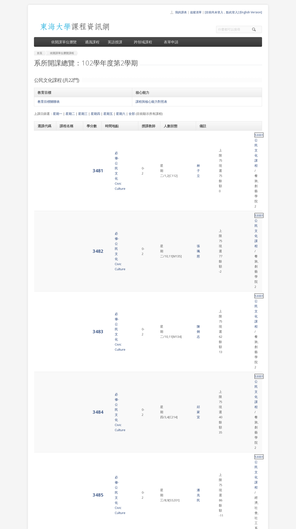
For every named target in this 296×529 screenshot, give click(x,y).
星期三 (83, 113)
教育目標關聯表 (49, 101)
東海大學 (38, 524)
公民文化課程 (218, 137)
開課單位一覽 (138, 484)
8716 (43, 437)
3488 (43, 237)
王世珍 (147, 209)
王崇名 (147, 438)
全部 (132, 113)
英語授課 (117, 41)
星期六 (120, 113)
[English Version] (250, 12)
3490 (43, 266)
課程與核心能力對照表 (151, 101)
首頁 (132, 478)
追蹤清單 (196, 12)
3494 (43, 323)
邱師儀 (147, 295)
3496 (43, 352)
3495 (43, 337)
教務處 (115, 524)
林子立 (147, 137)
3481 (43, 137)
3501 (43, 423)
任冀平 (147, 280)
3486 (43, 209)
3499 (43, 395)
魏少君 (147, 323)
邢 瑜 (147, 381)
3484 (43, 180)
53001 (203, 137)
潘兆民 (147, 195)
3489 (43, 252)
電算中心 (100, 524)
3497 (43, 366)
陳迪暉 (147, 395)
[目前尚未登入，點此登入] (222, 12)
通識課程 (92, 41)
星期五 (108, 113)
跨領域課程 (145, 41)
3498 (43, 380)
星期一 (57, 113)
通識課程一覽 (138, 489)
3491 (43, 280)
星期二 (70, 113)
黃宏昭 (147, 223)
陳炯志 (147, 166)
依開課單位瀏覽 (64, 41)
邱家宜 (147, 180)
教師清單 (135, 510)
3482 (43, 152)
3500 (43, 409)
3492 (43, 295)
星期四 (95, 113)
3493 (43, 309)
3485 (43, 194)
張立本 (147, 238)
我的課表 (181, 12)
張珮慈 (147, 152)
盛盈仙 (147, 338)
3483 (43, 166)
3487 (43, 223)
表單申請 (171, 41)
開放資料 (135, 505)
